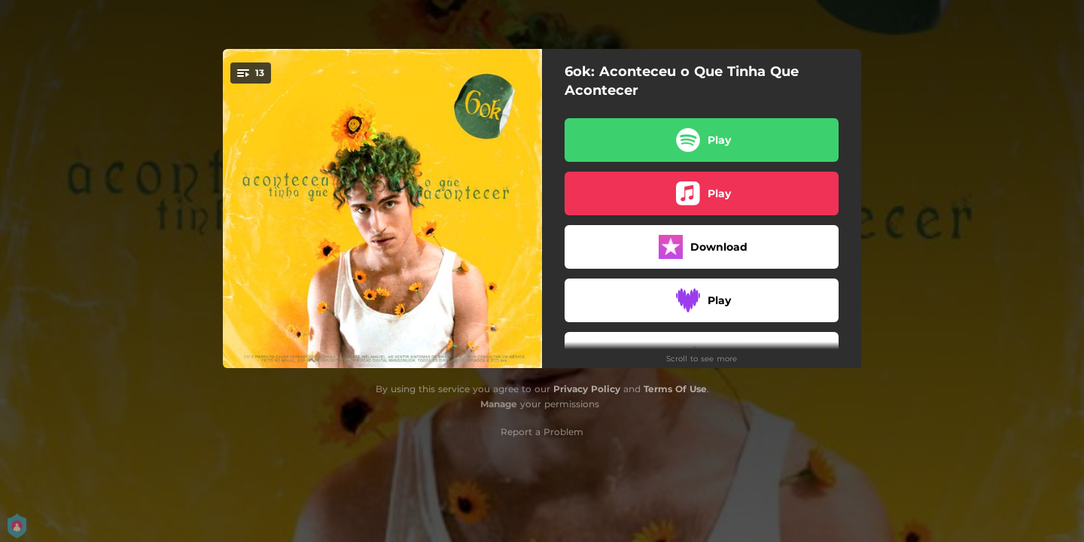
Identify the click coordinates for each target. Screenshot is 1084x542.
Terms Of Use (675, 388)
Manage (498, 404)
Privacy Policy (586, 388)
